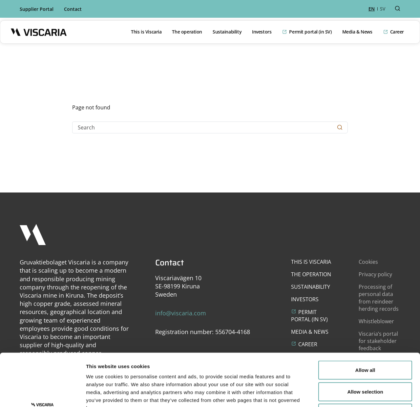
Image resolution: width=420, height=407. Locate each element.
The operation (187, 32)
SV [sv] (382, 9)
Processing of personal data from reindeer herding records (379, 297)
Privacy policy (375, 274)
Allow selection (365, 342)
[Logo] (39, 32)
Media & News (357, 32)
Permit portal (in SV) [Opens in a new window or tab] (310, 32)
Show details (344, 394)
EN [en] (371, 9)
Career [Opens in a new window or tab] (397, 32)
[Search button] (397, 8)
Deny (365, 364)
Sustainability (227, 32)
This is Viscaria (146, 32)
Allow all (365, 321)
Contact (73, 9)
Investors (261, 32)
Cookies (368, 261)
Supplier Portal (36, 9)
